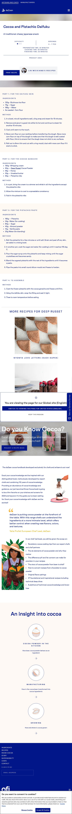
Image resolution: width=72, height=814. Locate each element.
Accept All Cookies (42, 810)
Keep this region (36, 414)
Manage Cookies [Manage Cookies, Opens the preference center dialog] (27, 810)
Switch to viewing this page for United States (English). (35, 408)
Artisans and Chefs (10, 2)
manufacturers (28, 2)
